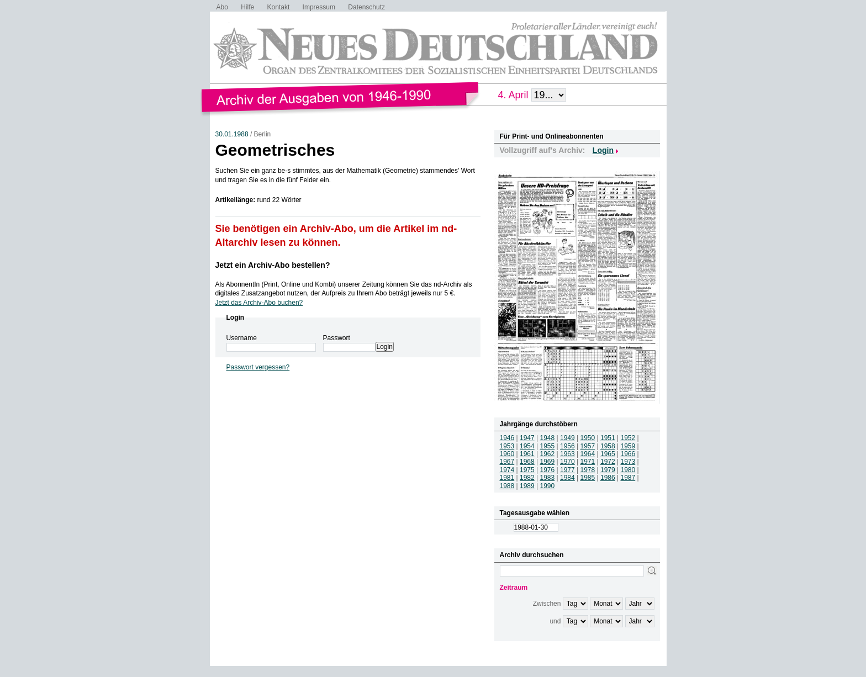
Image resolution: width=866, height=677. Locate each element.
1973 (628, 462)
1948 (547, 438)
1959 (628, 446)
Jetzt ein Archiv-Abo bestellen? (272, 265)
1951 (607, 438)
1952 (628, 438)
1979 (607, 470)
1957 (587, 446)
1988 (507, 486)
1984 (567, 478)
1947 (527, 438)
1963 (567, 454)
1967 (507, 462)
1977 (567, 470)
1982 (527, 478)
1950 (587, 438)
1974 (507, 470)
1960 (507, 454)
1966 (628, 454)
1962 (547, 454)
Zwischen (547, 603)
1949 (567, 438)
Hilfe (247, 7)
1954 (527, 446)
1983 (547, 478)
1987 (628, 478)
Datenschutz (366, 7)
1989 (527, 486)
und (555, 621)
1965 (607, 454)
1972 (607, 462)
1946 (507, 438)
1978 (587, 470)
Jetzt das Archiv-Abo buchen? (259, 302)
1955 (547, 446)
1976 (547, 470)
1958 (607, 446)
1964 (587, 454)
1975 (527, 470)
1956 (567, 446)
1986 (607, 478)
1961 (527, 454)
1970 (567, 462)
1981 (507, 478)
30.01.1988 (232, 134)
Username (241, 338)
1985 (587, 478)
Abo (222, 7)
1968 (527, 462)
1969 (547, 462)
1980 (628, 470)
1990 (547, 486)
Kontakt (278, 7)
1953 (507, 446)
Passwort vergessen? (258, 367)
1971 (587, 462)
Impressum (319, 7)
